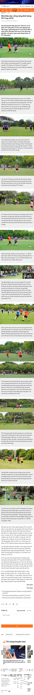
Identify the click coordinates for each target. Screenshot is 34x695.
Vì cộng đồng (21, 683)
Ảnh (9, 12)
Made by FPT (15, 682)
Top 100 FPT (30, 684)
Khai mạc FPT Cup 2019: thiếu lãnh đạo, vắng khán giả (16, 597)
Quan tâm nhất (21, 610)
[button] (32, 652)
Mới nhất (29, 610)
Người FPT (14, 10)
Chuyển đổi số (15, 679)
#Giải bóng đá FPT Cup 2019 (22, 634)
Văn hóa (18, 10)
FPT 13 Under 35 (31, 10)
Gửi (17, 626)
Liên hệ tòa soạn (4, 670)
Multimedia (26, 10)
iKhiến (21, 678)
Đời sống (18, 682)
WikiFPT (26, 683)
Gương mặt (18, 679)
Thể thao (21, 10)
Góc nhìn (18, 686)
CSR (29, 691)
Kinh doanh (6, 10)
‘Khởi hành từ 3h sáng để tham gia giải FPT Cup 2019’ (16, 595)
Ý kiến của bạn (17, 618)
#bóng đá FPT (9, 634)
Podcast (25, 681)
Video (25, 676)
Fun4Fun (22, 680)
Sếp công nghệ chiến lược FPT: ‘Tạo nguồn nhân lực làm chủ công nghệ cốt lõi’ (14, 662)
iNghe (29, 689)
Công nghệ (10, 10)
